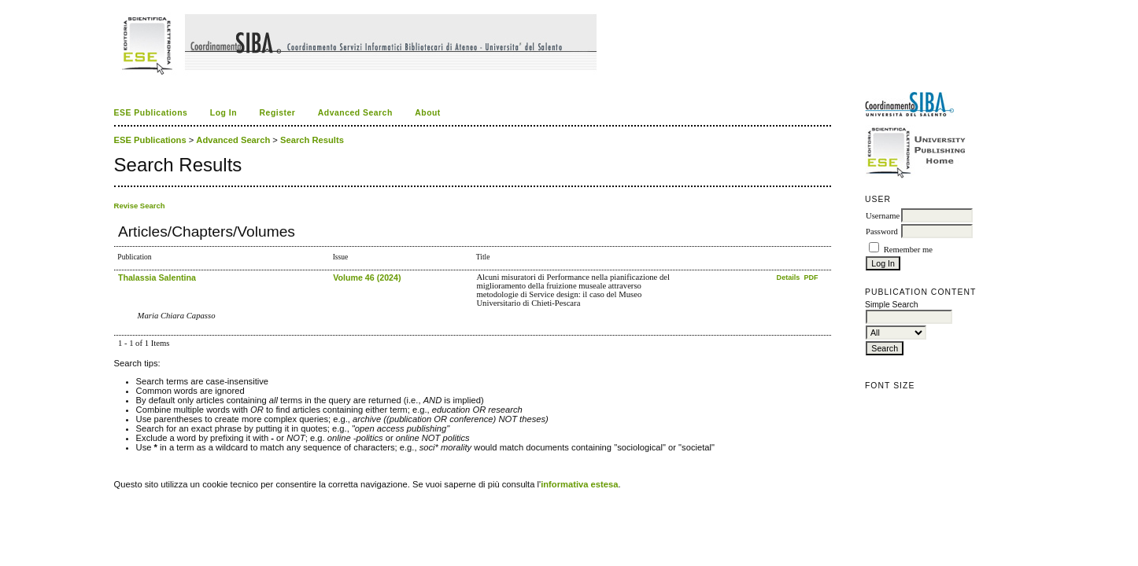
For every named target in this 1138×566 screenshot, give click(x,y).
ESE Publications (151, 112)
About (428, 112)
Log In (223, 112)
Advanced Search (355, 112)
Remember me (908, 249)
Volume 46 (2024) (367, 277)
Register (278, 112)
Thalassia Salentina (157, 277)
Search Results (312, 140)
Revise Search (139, 205)
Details (789, 277)
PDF (811, 277)
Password (882, 231)
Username (883, 215)
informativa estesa (579, 484)
